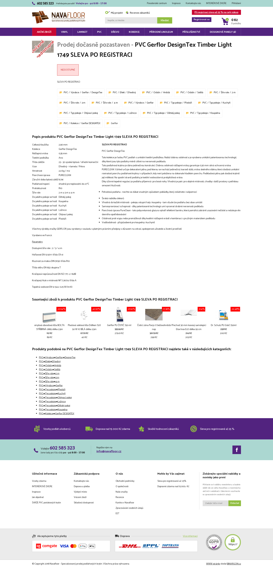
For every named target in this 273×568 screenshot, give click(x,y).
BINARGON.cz (234, 564)
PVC (99, 32)
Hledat (165, 20)
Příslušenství (191, 32)
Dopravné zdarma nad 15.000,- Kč (173, 486)
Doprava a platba (82, 486)
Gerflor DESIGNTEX (90, 123)
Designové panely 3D (223, 32)
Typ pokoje (176, 103)
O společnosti (122, 486)
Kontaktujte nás (193, 3)
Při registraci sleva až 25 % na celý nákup (215, 12)
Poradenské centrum (157, 3)
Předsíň (188, 103)
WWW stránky (213, 564)
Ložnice (132, 113)
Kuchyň (226, 103)
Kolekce (75, 123)
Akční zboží (44, 32)
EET (117, 513)
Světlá (200, 93)
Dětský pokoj (173, 113)
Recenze (120, 497)
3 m (83, 103)
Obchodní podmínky (125, 481)
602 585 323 (62, 448)
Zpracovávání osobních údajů (129, 508)
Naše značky (122, 492)
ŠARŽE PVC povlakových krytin (46, 503)
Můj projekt (114, 13)
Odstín (156, 93)
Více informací (190, 536)
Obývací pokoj (91, 113)
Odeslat (234, 503)
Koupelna (215, 113)
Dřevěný (131, 93)
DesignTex (97, 93)
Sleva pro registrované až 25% (171, 481)
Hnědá (166, 93)
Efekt (122, 93)
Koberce (134, 32)
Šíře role (225, 93)
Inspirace (176, 3)
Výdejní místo (80, 492)
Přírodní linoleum (161, 32)
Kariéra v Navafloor (125, 503)
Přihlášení (236, 3)
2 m (234, 93)
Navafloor (58, 12)
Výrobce (75, 93)
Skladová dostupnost (84, 503)
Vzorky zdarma (39, 481)
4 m (116, 103)
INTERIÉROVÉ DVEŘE (216, 3)
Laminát (82, 32)
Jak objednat (38, 497)
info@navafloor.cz (108, 451)
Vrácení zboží (80, 497)
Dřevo (115, 32)
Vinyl (64, 32)
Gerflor (85, 93)
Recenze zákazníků (137, 13)
